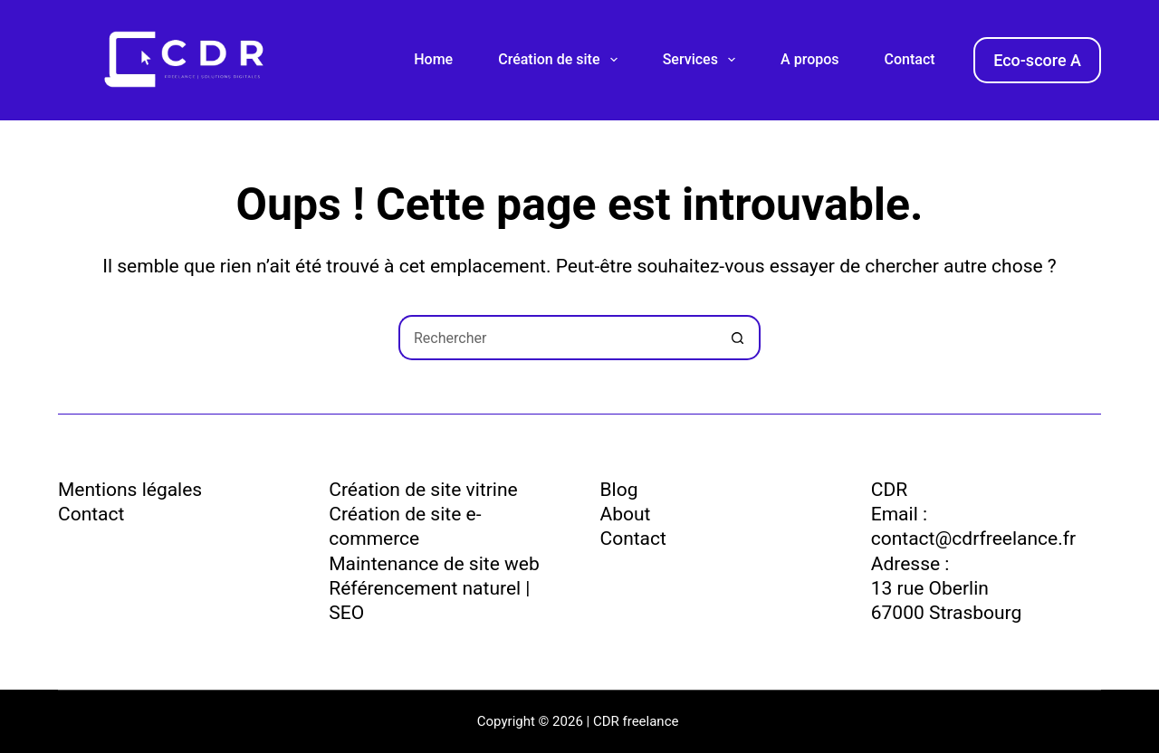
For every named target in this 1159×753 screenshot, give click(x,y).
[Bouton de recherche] (738, 337)
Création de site (561, 60)
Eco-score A (1037, 60)
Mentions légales (130, 489)
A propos (809, 59)
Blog (619, 489)
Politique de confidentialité (170, 547)
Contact (910, 59)
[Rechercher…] (556, 337)
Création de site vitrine (423, 489)
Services (702, 60)
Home (433, 59)
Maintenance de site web (434, 564)
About (625, 514)
